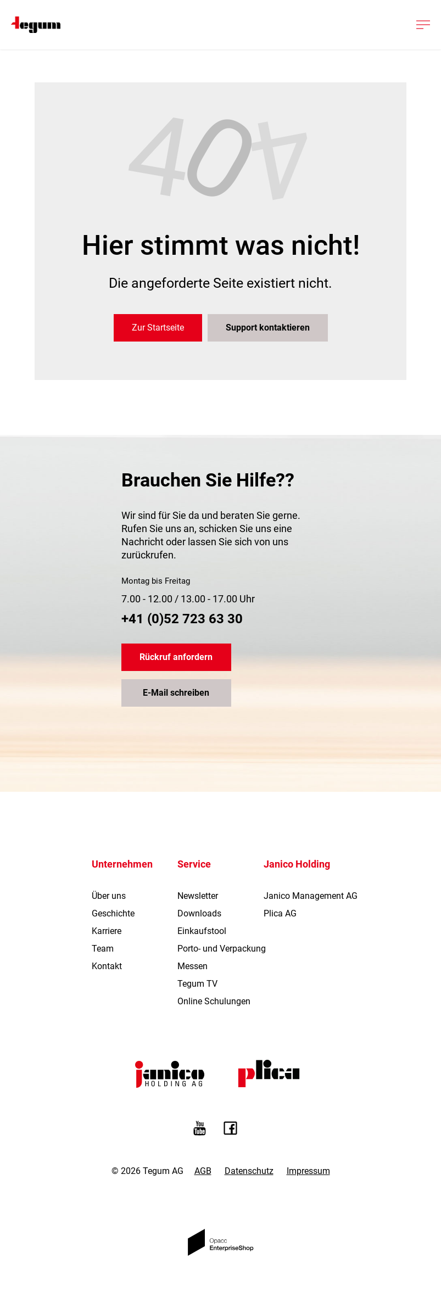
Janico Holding (297, 864)
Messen (192, 966)
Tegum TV (197, 983)
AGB (202, 1171)
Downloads (199, 913)
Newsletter (197, 896)
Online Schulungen (213, 1001)
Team (103, 948)
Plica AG (280, 913)
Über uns (109, 896)
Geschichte (113, 913)
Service (194, 864)
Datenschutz (249, 1171)
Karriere (106, 931)
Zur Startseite (158, 327)
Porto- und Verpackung (221, 948)
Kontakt (107, 966)
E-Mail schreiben (176, 692)
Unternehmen (122, 864)
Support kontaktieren (268, 327)
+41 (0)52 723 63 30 (182, 619)
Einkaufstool (201, 931)
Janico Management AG (311, 896)
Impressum (308, 1171)
